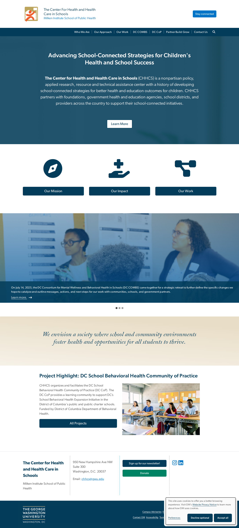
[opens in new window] (175, 465)
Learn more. (19, 297)
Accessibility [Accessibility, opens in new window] (152, 517)
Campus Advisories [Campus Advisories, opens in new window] (151, 512)
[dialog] (201, 511)
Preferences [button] (174, 518)
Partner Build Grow (177, 32)
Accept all (222, 518)
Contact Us (201, 32)
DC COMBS (140, 32)
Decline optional (200, 518)
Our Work (122, 32)
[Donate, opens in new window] (144, 473)
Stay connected (204, 14)
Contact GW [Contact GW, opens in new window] (139, 517)
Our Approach (103, 32)
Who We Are (82, 32)
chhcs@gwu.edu (93, 479)
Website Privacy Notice (204, 504)
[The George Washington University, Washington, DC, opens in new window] (34, 514)
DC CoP (157, 32)
